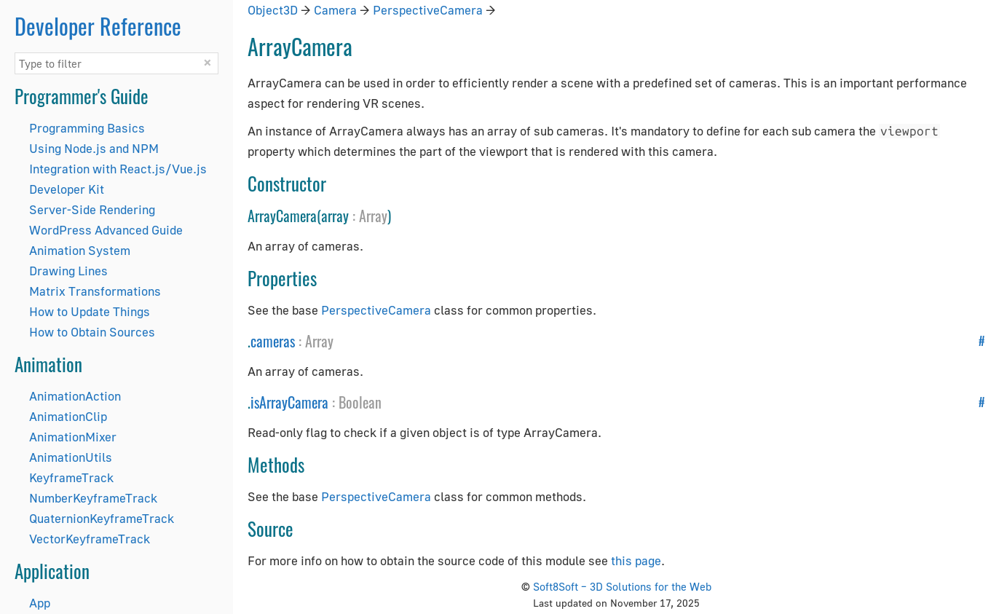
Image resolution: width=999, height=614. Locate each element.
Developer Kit (66, 189)
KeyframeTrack (71, 477)
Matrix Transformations (95, 291)
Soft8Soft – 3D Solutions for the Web (622, 586)
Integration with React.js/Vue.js (118, 168)
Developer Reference (98, 25)
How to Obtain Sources (92, 331)
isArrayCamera (289, 402)
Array (373, 216)
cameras (272, 341)
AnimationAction (75, 396)
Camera (335, 9)
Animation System (79, 250)
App (39, 602)
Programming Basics (87, 127)
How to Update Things (89, 311)
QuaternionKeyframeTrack (101, 518)
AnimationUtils (70, 457)
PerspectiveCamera (428, 9)
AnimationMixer (73, 436)
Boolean (360, 402)
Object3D (273, 9)
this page (636, 560)
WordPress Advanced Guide (106, 229)
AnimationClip (68, 416)
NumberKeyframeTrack (93, 497)
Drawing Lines (68, 270)
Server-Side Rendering (92, 209)
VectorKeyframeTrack (89, 538)
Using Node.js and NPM (94, 148)
